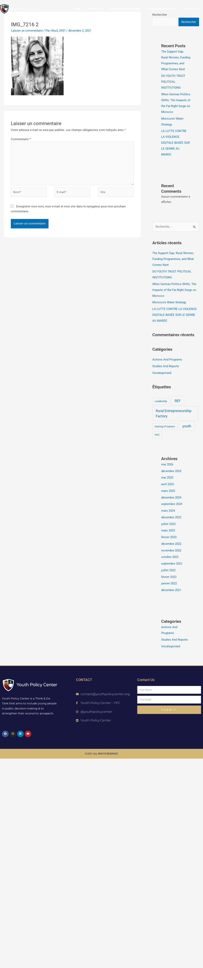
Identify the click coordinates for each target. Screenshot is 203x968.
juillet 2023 (168, 524)
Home (77, 8)
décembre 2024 (171, 497)
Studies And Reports (165, 366)
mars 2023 (168, 530)
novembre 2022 (171, 550)
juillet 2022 (168, 570)
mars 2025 (168, 491)
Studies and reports (162, 8)
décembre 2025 (171, 471)
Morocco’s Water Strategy (169, 302)
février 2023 (168, 537)
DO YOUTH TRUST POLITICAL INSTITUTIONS (173, 81)
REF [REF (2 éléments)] (178, 401)
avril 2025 (167, 484)
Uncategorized (161, 373)
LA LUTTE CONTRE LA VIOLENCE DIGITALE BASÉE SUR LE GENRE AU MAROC (175, 142)
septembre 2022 (171, 563)
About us (95, 8)
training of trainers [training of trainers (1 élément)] (165, 426)
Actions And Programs (167, 359)
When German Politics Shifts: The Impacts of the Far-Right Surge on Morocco (174, 290)
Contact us (191, 8)
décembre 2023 (171, 517)
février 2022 (168, 577)
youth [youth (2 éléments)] (186, 426)
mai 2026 (167, 464)
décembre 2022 (171, 544)
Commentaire (21, 139)
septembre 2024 (171, 504)
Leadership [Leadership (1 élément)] (161, 401)
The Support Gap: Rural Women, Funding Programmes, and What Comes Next (173, 259)
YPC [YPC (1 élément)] (157, 434)
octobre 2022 (169, 557)
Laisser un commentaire (27, 30)
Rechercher (188, 22)
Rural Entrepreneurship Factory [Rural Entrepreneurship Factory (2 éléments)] (173, 413)
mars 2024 (168, 510)
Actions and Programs (124, 8)
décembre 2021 (171, 590)
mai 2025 (167, 477)
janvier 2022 (169, 583)
